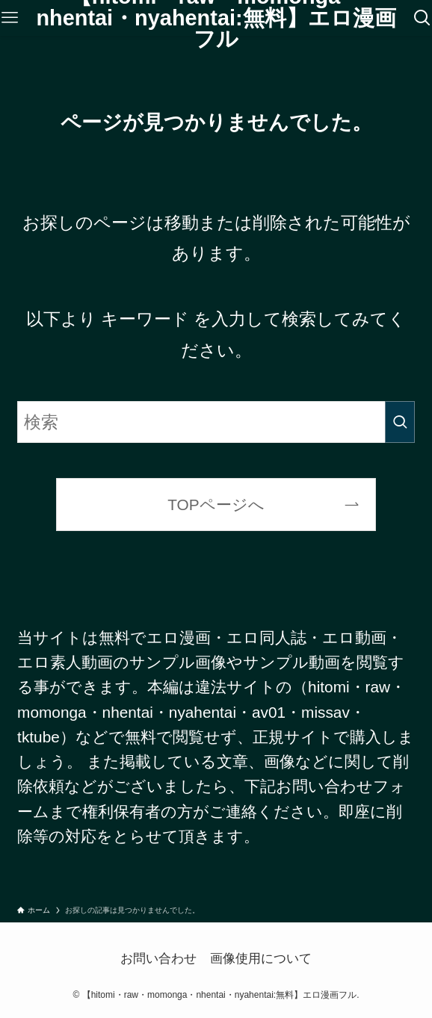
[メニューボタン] (9, 18)
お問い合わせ (158, 958)
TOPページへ (215, 504)
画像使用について (261, 958)
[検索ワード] (216, 422)
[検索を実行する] (400, 422)
